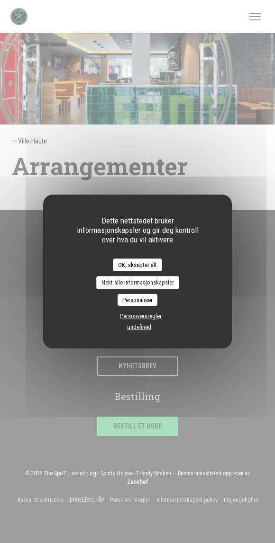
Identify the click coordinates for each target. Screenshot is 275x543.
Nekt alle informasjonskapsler (137, 282)
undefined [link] (139, 326)
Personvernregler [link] (141, 316)
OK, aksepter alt (137, 264)
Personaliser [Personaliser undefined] (137, 299)
